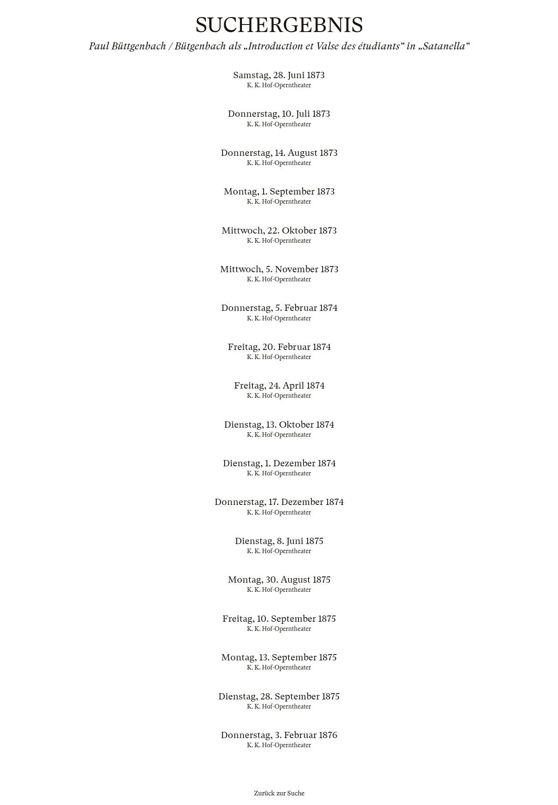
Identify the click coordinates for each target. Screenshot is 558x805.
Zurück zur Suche (279, 793)
